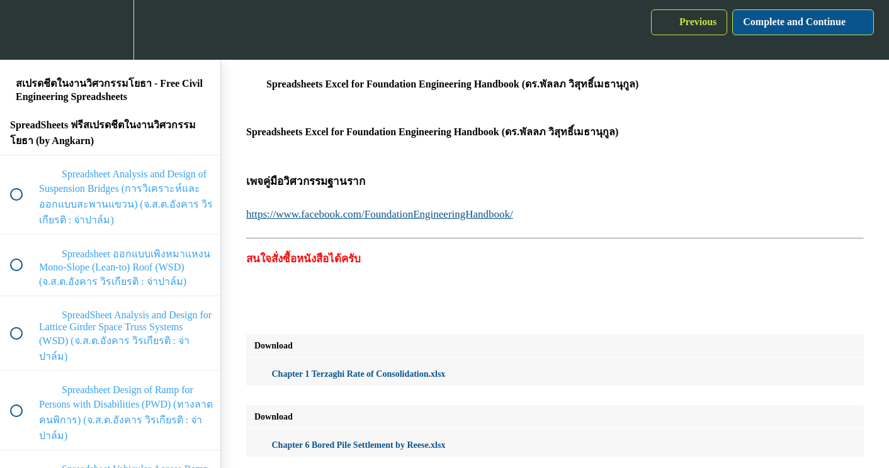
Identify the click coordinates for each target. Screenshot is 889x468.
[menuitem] (110, 30)
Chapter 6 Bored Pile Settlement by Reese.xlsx (349, 445)
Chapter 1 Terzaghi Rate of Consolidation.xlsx (349, 374)
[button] (23, 30)
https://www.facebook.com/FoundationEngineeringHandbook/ (379, 214)
